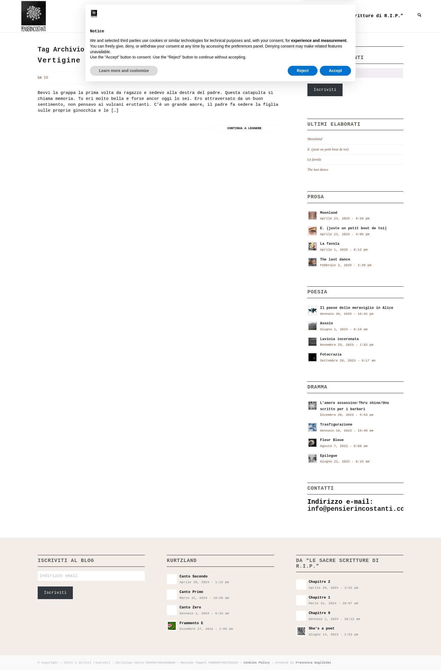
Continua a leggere (244, 128)
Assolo (326, 323)
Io (46, 78)
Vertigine (59, 61)
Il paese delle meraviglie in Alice (356, 308)
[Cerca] (419, 16)
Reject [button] (303, 654)
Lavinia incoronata (339, 339)
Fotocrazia (331, 354)
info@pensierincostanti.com (357, 509)
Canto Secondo (193, 576)
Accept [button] (335, 654)
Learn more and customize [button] (124, 654)
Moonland (314, 139)
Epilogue (328, 456)
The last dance (317, 170)
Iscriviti (325, 89)
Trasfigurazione (336, 424)
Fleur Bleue (332, 440)
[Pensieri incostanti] (33, 16)
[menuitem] (157, 16)
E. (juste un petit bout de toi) (327, 149)
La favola (314, 159)
